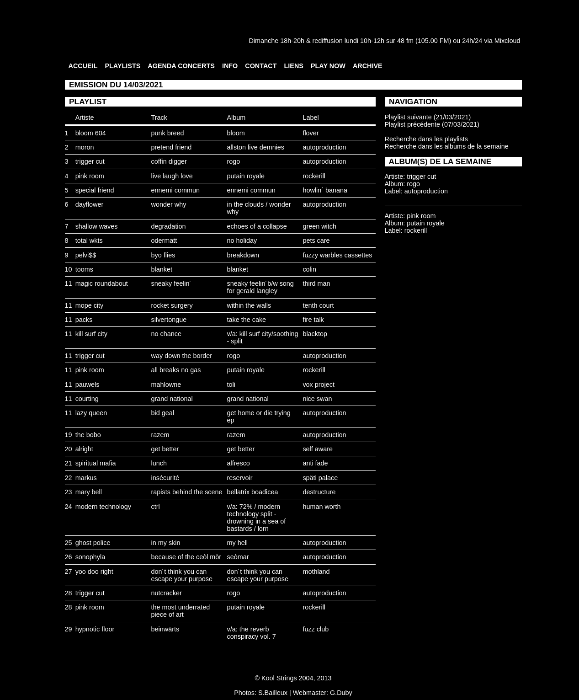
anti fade (315, 463)
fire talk (313, 319)
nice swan (317, 398)
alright (84, 449)
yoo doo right (94, 571)
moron (84, 147)
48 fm (405, 40)
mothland (316, 571)
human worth (321, 506)
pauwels (87, 384)
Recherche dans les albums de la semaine (447, 146)
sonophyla (90, 557)
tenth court (318, 305)
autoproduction (324, 147)
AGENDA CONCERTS (181, 65)
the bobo (88, 434)
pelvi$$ (85, 255)
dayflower (89, 204)
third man (316, 283)
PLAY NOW (328, 65)
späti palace (320, 477)
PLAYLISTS (122, 65)
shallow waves (96, 226)
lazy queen (91, 413)
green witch (319, 226)
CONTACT (260, 65)
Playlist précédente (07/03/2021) (432, 124)
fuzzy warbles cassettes (337, 255)
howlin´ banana (325, 190)
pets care (316, 240)
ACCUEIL (83, 65)
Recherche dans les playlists (426, 139)
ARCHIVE (367, 65)
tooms (84, 269)
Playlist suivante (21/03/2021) (428, 117)
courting (87, 398)
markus (86, 477)
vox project (319, 384)
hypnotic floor (95, 629)
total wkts (89, 240)
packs (84, 319)
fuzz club (316, 629)
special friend (94, 190)
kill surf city (91, 333)
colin (309, 269)
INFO (230, 65)
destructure (319, 492)
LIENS (293, 65)
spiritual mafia (95, 463)
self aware (318, 449)
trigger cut (90, 161)
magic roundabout (101, 283)
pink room (89, 176)
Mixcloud (507, 40)
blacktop (315, 333)
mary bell (88, 492)
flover (311, 133)
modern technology (103, 506)
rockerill (314, 176)
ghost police (93, 542)
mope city (89, 305)
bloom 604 (90, 133)
